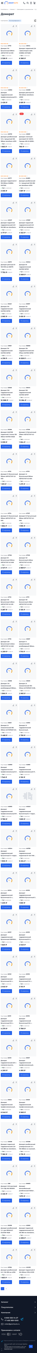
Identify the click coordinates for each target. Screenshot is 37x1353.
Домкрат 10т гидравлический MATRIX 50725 (7, 309)
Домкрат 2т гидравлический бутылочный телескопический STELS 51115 (27, 730)
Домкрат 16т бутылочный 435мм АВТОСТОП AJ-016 (26, 602)
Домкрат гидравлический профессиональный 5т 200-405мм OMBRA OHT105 (9, 97)
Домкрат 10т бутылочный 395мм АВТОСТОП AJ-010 (7, 51)
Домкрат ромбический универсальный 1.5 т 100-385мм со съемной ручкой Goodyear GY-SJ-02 (27, 1148)
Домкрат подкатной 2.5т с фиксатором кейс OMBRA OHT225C (27, 51)
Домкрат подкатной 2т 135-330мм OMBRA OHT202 (9, 183)
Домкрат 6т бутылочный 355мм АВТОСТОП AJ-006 (27, 518)
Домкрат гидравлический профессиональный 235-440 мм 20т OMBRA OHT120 (9, 1107)
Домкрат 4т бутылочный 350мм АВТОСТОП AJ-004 (26, 476)
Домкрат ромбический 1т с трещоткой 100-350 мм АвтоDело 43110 (27, 183)
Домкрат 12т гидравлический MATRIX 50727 (25, 309)
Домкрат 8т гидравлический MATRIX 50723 (25, 267)
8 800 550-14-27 (11, 1318)
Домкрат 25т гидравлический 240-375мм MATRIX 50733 (26, 351)
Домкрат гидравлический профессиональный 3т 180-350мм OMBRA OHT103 (27, 771)
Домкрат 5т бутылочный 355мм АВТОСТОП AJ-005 (9, 518)
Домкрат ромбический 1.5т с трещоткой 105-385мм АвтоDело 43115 (9, 139)
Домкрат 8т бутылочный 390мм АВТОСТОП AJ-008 (8, 560)
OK (31, 1346)
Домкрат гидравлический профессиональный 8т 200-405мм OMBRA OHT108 (9, 813)
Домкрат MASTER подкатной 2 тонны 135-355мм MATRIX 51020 (9, 434)
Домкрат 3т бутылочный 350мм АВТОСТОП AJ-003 (9, 476)
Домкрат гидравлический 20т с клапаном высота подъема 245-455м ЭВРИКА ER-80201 (8, 1065)
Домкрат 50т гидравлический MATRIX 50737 (25, 392)
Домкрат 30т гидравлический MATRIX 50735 (7, 392)
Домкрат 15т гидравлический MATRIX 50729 (7, 351)
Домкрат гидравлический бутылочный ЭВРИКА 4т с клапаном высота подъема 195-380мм (9, 939)
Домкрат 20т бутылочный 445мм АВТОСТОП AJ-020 (8, 644)
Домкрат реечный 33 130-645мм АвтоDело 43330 (26, 95)
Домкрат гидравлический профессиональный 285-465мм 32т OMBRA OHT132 (27, 1107)
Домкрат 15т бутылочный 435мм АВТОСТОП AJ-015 (7, 602)
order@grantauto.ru (12, 1324)
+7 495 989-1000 (11, 1320)
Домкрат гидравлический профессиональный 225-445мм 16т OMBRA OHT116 (27, 1065)
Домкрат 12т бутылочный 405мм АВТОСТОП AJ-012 (26, 560)
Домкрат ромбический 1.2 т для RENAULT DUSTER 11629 (9, 1230)
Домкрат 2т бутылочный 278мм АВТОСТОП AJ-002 (27, 434)
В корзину (6, 63)
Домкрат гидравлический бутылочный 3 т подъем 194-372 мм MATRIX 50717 (9, 855)
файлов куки (8, 1349)
